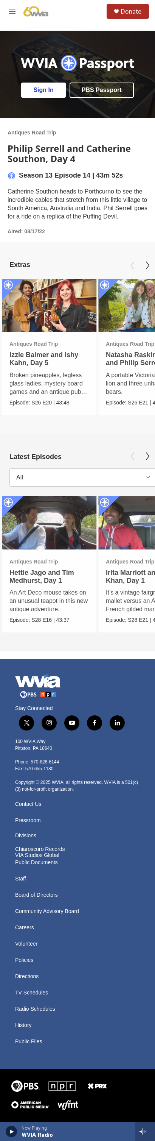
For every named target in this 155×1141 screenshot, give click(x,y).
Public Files (28, 1041)
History (23, 1025)
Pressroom (28, 820)
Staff (20, 879)
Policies (24, 960)
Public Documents (36, 862)
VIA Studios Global (37, 855)
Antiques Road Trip (32, 133)
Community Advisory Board (47, 911)
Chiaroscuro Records (40, 849)
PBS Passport (102, 90)
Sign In (43, 90)
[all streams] (145, 1131)
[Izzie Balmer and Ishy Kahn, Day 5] (49, 305)
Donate (131, 11)
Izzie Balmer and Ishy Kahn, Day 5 (43, 359)
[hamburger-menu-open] (12, 11)
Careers (24, 927)
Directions (27, 976)
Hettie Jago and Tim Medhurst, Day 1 (41, 576)
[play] (11, 1131)
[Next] (147, 265)
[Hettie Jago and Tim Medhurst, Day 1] (49, 522)
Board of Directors (36, 895)
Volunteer (26, 944)
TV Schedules (31, 993)
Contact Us (28, 804)
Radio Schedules (35, 1009)
